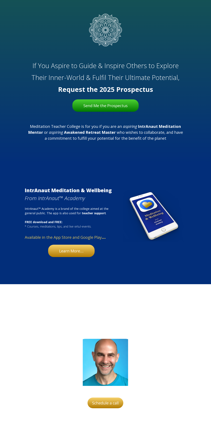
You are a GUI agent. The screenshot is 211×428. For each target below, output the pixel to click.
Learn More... (71, 251)
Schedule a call (105, 403)
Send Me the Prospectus (105, 105)
